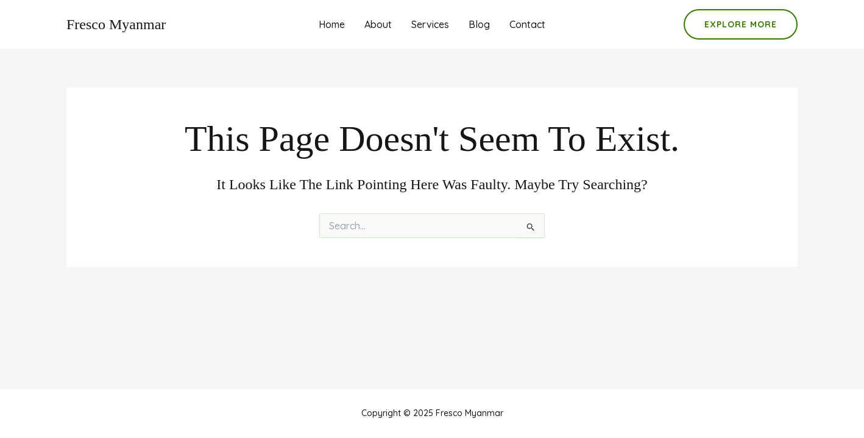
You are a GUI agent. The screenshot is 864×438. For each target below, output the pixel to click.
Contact (527, 24)
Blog (479, 24)
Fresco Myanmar (116, 24)
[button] (741, 24)
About (378, 24)
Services (430, 24)
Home (332, 24)
